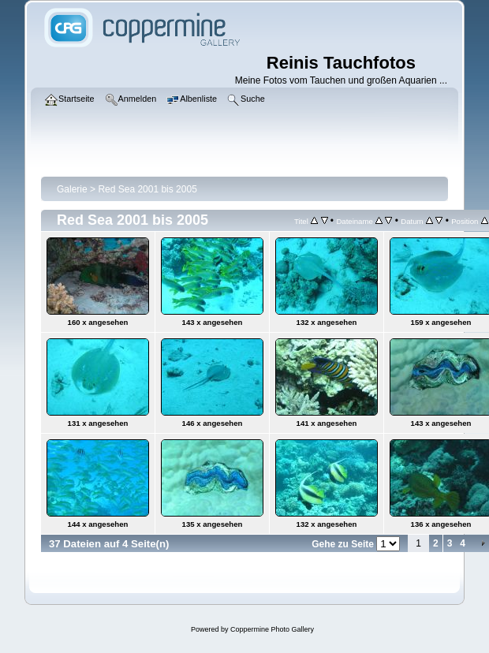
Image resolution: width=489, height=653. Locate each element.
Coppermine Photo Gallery (272, 629)
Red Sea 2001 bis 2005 (147, 189)
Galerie (72, 189)
